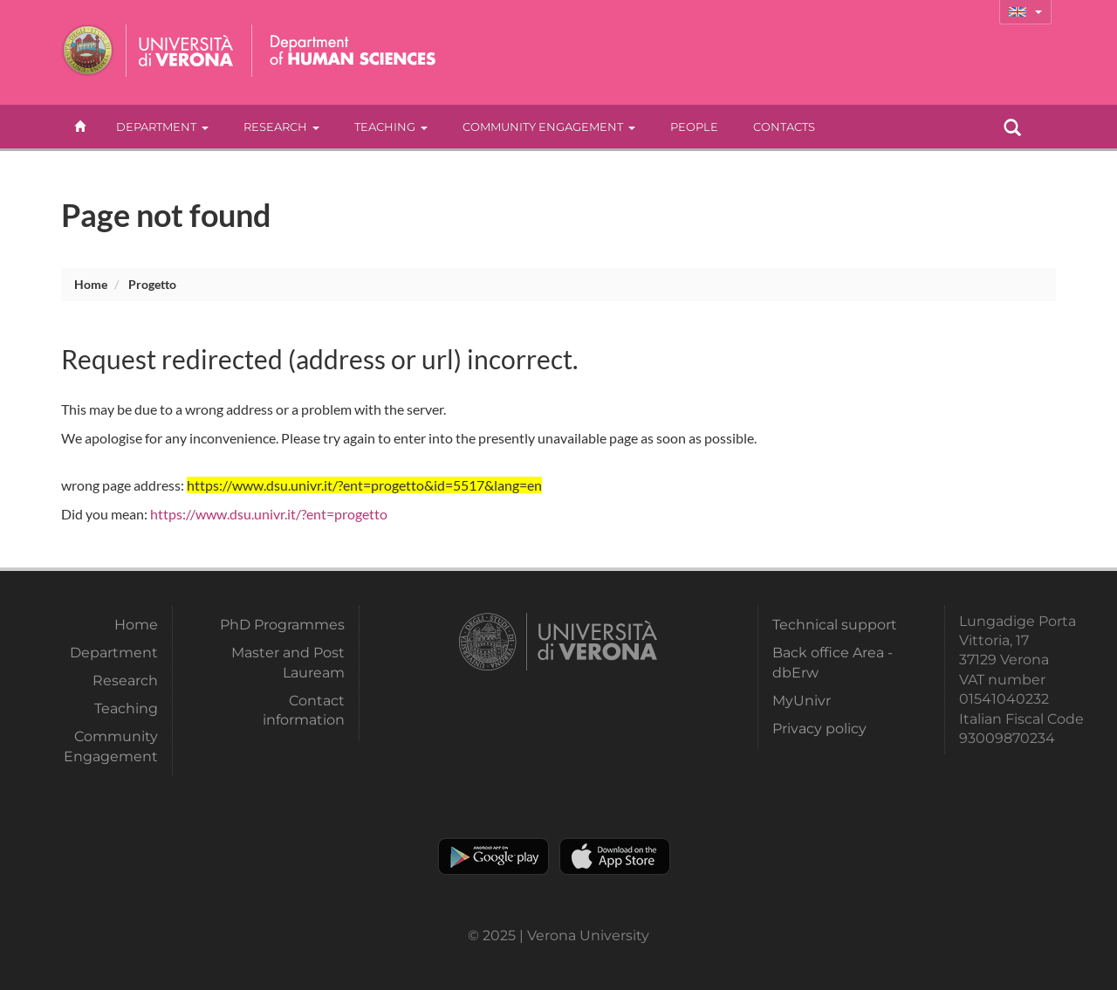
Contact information (304, 710)
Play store (493, 856)
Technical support (834, 624)
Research (281, 127)
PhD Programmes (282, 624)
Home (90, 284)
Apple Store (614, 856)
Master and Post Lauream (288, 662)
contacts (784, 127)
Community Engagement (549, 127)
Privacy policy (819, 728)
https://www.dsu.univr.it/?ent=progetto (268, 513)
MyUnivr (801, 700)
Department (162, 127)
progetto (152, 284)
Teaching (391, 127)
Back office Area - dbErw (832, 662)
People (694, 127)
